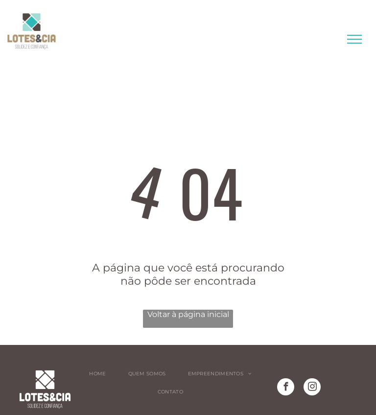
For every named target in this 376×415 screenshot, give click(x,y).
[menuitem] (101, 374)
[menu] (354, 39)
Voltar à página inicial (188, 314)
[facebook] (285, 388)
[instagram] (312, 388)
